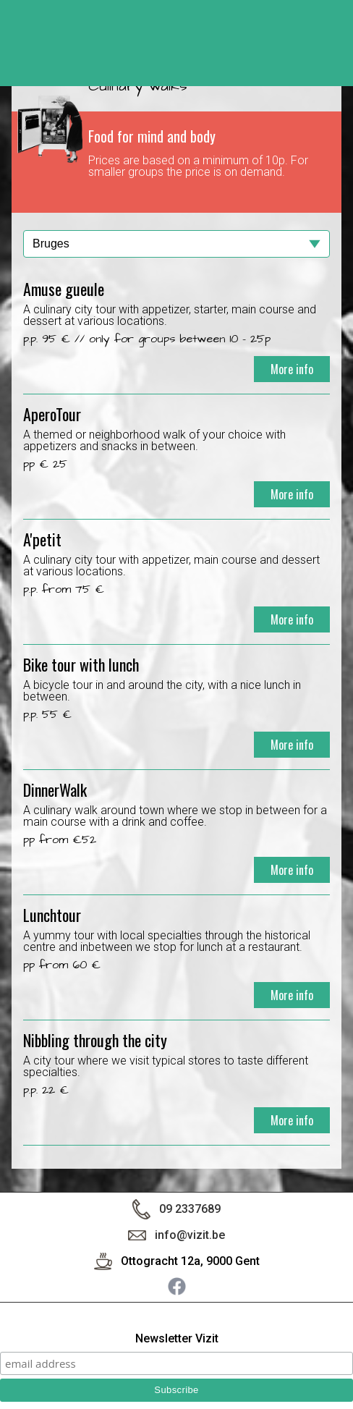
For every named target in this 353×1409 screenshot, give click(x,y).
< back (327, 48)
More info (292, 369)
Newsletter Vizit (176, 1339)
